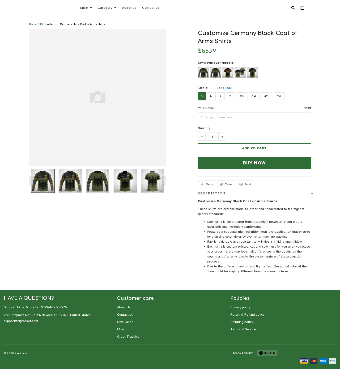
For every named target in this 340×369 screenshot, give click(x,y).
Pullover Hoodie (220, 63)
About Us (129, 8)
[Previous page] (31, 181)
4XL (266, 96)
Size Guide (224, 88)
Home (33, 24)
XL (230, 96)
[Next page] (164, 181)
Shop (86, 8)
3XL (254, 96)
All (41, 24)
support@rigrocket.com (21, 321)
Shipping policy (241, 322)
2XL (242, 96)
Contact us (150, 8)
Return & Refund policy (247, 315)
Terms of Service (243, 329)
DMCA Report (243, 353)
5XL (279, 96)
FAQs (120, 329)
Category (107, 8)
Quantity (204, 128)
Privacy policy (240, 307)
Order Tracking (128, 337)
